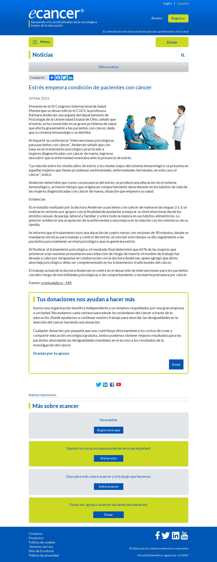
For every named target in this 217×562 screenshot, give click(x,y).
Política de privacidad (44, 555)
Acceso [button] (156, 18)
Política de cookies (42, 542)
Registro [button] (178, 18)
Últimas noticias (109, 67)
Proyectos (36, 538)
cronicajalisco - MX (56, 282)
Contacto (35, 533)
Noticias (42, 54)
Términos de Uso (41, 546)
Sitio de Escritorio (41, 551)
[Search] (182, 55)
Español (183, 3)
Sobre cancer (108, 486)
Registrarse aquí (108, 430)
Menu (41, 42)
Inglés (167, 3)
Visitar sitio (108, 458)
